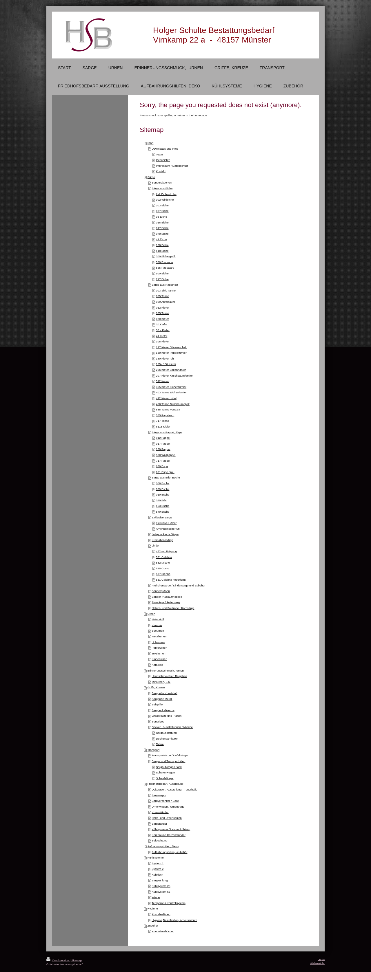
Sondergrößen (161, 591)
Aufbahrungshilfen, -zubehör (169, 852)
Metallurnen (159, 636)
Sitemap (76, 960)
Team (159, 154)
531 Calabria (164, 557)
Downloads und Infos (165, 148)
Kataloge (157, 664)
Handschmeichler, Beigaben (169, 676)
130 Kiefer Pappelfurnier (171, 352)
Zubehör (153, 925)
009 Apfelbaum (165, 301)
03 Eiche (161, 216)
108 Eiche (162, 245)
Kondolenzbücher (163, 931)
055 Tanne (162, 313)
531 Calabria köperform (171, 579)
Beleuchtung (159, 840)
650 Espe (162, 466)
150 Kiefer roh (165, 358)
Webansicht (317, 963)
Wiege (156, 897)
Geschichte (163, 160)
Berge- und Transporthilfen (168, 761)
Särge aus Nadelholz (165, 284)
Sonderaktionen (162, 182)
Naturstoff (158, 619)
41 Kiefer (161, 336)
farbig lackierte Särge (165, 534)
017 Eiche (162, 228)
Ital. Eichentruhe (166, 194)
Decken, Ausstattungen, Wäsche (172, 727)
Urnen (151, 613)
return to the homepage (192, 115)
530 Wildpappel (166, 454)
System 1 (157, 863)
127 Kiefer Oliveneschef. (171, 347)
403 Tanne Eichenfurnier (171, 392)
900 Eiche (162, 273)
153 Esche (162, 505)
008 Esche (162, 483)
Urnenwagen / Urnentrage (168, 806)
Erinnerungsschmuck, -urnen (166, 670)
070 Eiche (162, 233)
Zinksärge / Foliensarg (166, 602)
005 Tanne (162, 296)
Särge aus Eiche (162, 188)
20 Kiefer (161, 324)
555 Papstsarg (165, 267)
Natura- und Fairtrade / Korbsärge (173, 608)
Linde (155, 545)
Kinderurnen (159, 659)
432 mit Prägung (166, 551)
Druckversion (58, 960)
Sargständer (159, 823)
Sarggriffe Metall (162, 698)
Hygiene (153, 908)
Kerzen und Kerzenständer (169, 835)
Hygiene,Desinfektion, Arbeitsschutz (174, 920)
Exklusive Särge (162, 517)
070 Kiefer (162, 318)
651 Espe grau (165, 472)
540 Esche (162, 511)
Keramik (157, 625)
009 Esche (162, 489)
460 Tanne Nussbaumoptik (173, 404)
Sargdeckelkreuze (163, 710)
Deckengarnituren (167, 738)
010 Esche (162, 494)
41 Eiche (161, 239)
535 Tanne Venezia (168, 409)
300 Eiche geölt (166, 256)
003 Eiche (162, 205)
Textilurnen (158, 653)
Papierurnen (159, 647)
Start (151, 142)
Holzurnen (158, 642)
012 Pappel (163, 437)
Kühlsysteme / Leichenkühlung (171, 829)
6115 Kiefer (163, 426)
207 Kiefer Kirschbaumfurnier (174, 375)
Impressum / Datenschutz (172, 165)
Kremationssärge (162, 540)
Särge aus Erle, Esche (166, 477)
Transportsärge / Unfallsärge (170, 755)
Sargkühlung (160, 880)
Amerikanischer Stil (168, 528)
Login (321, 959)
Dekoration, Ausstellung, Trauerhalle (174, 789)
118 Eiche (162, 250)
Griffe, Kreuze (156, 687)
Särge (151, 177)
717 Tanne (162, 420)
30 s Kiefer (163, 330)
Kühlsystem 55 (161, 891)
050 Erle (161, 500)
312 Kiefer (162, 381)
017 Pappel (163, 443)
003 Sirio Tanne (166, 290)
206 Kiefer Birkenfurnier (171, 369)
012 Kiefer (162, 307)
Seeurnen (158, 630)
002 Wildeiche (165, 199)
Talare (160, 744)
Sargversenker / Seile (165, 800)
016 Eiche (162, 222)
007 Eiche (162, 210)
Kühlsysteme (156, 857)
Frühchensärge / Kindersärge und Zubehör (178, 585)
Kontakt (161, 171)
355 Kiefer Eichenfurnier (171, 386)
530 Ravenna (164, 262)
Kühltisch (157, 874)
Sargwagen (159, 795)
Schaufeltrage (164, 778)
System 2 (157, 868)
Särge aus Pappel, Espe (167, 432)
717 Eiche (162, 279)
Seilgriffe (157, 704)
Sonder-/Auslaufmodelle (167, 596)
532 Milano (163, 562)
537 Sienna (163, 573)
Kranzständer (160, 812)
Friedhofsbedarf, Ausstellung (165, 783)
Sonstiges (158, 721)
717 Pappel (163, 460)
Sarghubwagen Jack (169, 767)
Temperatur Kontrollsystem (169, 903)
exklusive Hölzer (166, 522)
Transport (154, 749)
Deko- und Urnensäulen (166, 817)
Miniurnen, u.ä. (161, 681)
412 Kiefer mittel (166, 398)
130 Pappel (163, 449)
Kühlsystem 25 (161, 885)
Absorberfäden (161, 914)
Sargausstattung (166, 732)
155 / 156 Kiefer (166, 364)
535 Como (162, 568)
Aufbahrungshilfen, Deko (163, 846)
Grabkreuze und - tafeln (166, 715)
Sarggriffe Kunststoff (164, 693)
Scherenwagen (165, 772)
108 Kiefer (162, 341)
